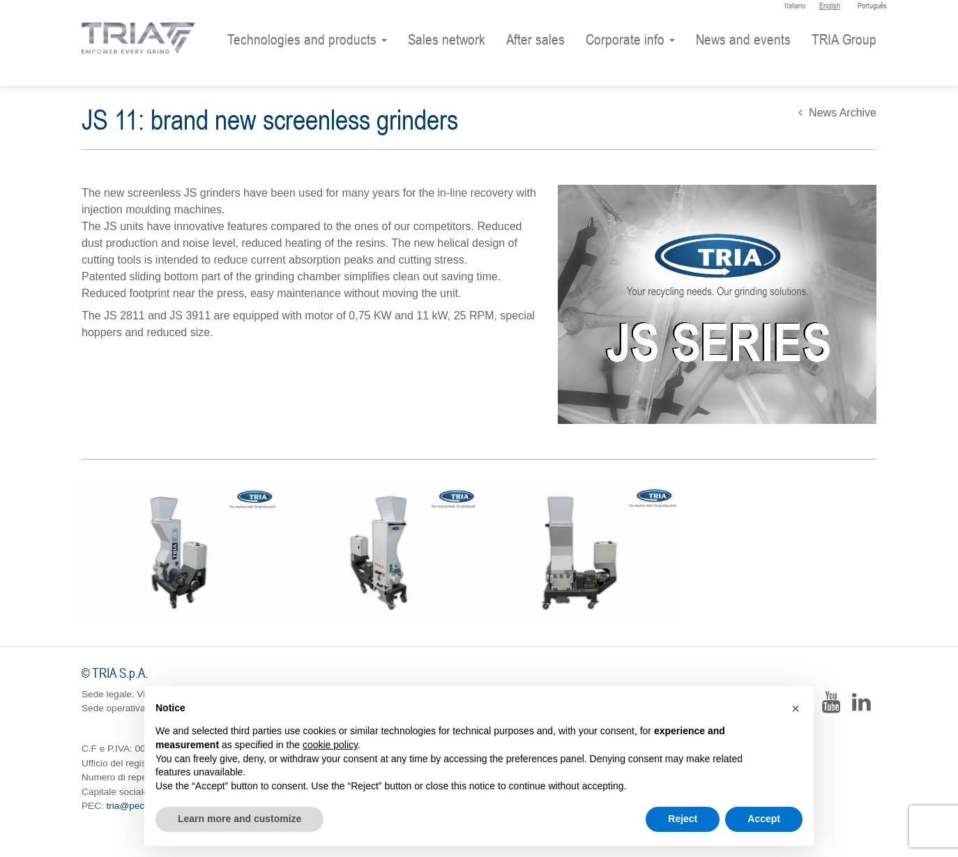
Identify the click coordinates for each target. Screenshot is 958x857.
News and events (743, 39)
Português (872, 5)
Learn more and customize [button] (239, 818)
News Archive (837, 113)
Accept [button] (763, 818)
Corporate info (630, 39)
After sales (535, 39)
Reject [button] (682, 818)
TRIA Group (844, 39)
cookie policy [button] (330, 744)
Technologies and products (307, 39)
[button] (795, 708)
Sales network (446, 39)
